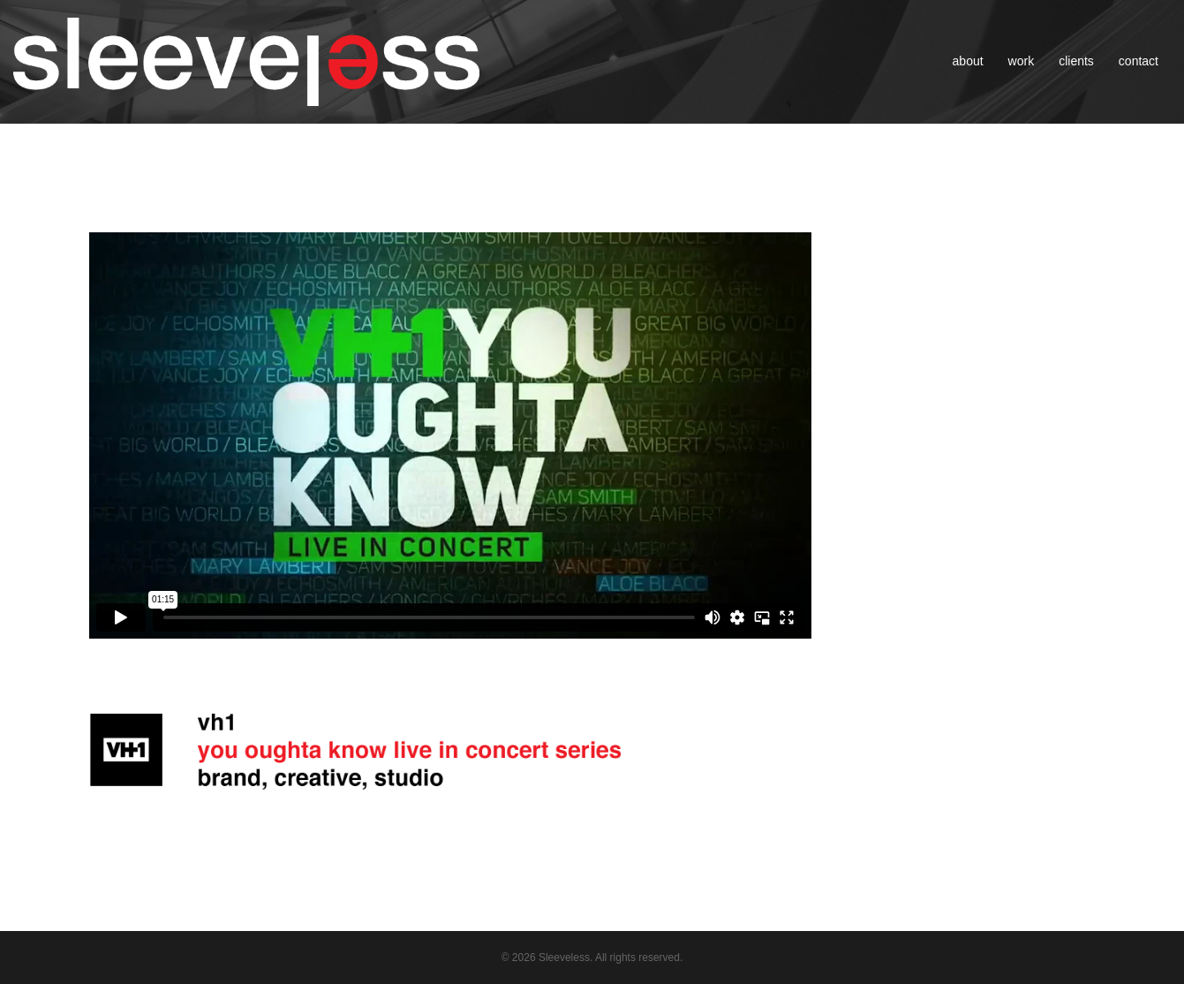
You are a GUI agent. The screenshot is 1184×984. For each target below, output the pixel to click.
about (968, 61)
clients (1076, 61)
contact (1138, 61)
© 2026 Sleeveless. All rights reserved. (592, 957)
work (1021, 61)
